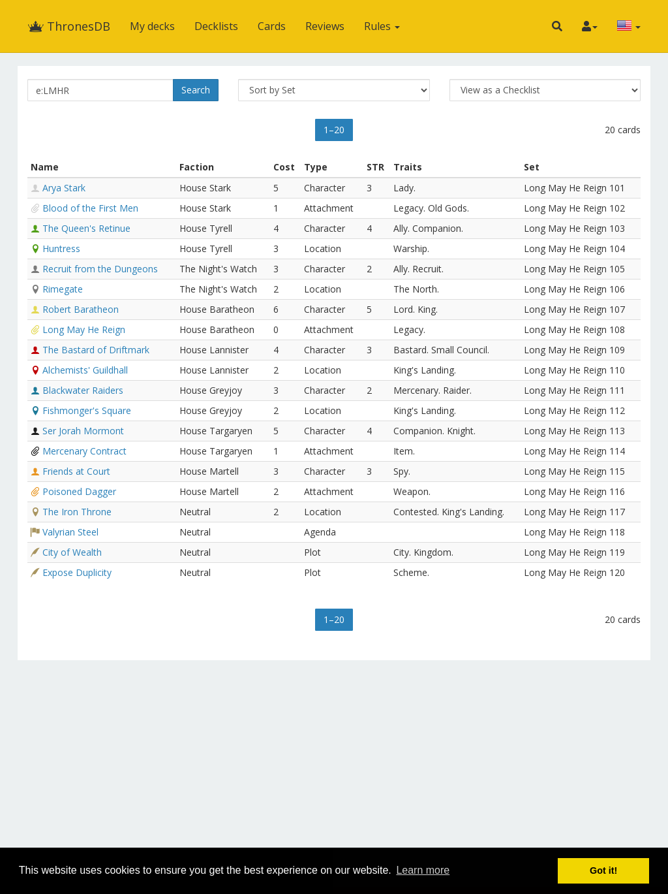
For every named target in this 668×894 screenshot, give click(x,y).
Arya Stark (63, 188)
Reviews (324, 26)
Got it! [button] (603, 870)
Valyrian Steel (70, 532)
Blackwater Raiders (82, 390)
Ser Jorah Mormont (83, 430)
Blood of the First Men (90, 208)
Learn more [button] (422, 870)
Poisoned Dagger (79, 491)
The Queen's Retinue (86, 228)
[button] (557, 26)
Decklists (216, 26)
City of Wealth (72, 552)
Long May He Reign (83, 329)
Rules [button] (382, 26)
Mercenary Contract (84, 451)
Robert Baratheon (80, 309)
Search (195, 90)
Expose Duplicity (77, 572)
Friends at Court (76, 471)
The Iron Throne (77, 511)
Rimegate (62, 289)
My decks (152, 26)
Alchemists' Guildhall (85, 370)
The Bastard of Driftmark (95, 349)
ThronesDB (68, 26)
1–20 (334, 129)
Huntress (61, 248)
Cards (272, 26)
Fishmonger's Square (86, 410)
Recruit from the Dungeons (100, 269)
